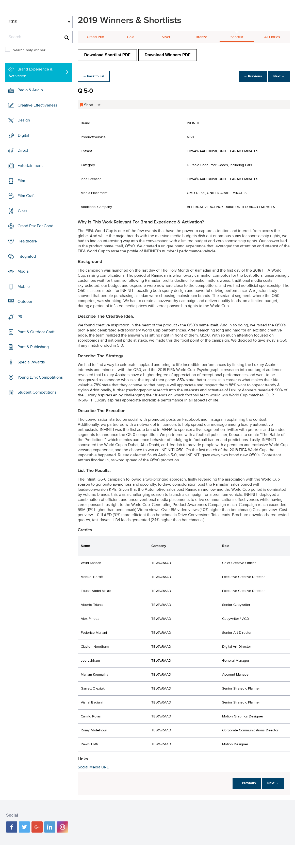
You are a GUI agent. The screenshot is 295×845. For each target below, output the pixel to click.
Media (23, 271)
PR (20, 316)
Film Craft (26, 195)
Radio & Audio (30, 90)
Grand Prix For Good (35, 225)
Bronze (201, 37)
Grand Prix (95, 37)
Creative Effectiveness (37, 105)
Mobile (24, 286)
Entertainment (30, 165)
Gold (130, 37)
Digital (23, 135)
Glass (22, 211)
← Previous (250, 76)
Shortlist (237, 37)
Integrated (27, 256)
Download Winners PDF (167, 55)
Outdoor (25, 301)
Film (21, 180)
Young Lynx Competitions (40, 377)
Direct (23, 150)
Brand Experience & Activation (30, 73)
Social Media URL (93, 767)
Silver (166, 37)
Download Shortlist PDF (107, 55)
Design (24, 120)
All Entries (272, 37)
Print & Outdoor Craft (36, 332)
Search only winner (29, 50)
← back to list (94, 76)
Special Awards (31, 362)
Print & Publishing (33, 346)
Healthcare (27, 241)
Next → (278, 76)
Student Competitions (37, 392)
